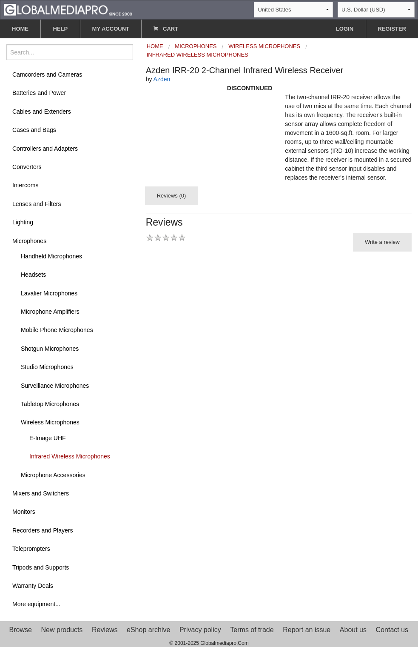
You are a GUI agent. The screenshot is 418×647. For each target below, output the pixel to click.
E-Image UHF (47, 438)
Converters (26, 166)
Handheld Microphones (51, 256)
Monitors (23, 511)
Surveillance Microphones (55, 385)
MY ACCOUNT (110, 29)
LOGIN (344, 29)
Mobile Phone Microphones (57, 329)
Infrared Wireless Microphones (69, 456)
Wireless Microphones (50, 422)
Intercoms (25, 185)
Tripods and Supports (40, 567)
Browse (20, 629)
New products (62, 629)
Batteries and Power (39, 92)
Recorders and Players (42, 530)
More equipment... (36, 604)
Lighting (22, 222)
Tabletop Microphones (50, 404)
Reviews (104, 629)
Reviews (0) (171, 195)
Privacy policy (200, 629)
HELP (60, 29)
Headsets (33, 274)
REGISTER (392, 29)
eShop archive (148, 629)
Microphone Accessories (53, 475)
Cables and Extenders (41, 111)
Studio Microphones (47, 367)
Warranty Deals (32, 585)
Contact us (392, 629)
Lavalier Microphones (49, 293)
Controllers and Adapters (45, 148)
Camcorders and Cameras (47, 74)
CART (166, 29)
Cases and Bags (34, 129)
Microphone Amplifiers (50, 311)
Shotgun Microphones (50, 348)
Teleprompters (31, 548)
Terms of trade (251, 629)
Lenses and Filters (36, 203)
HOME (20, 29)
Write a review (382, 242)
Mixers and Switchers (40, 493)
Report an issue (306, 629)
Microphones (29, 241)
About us (353, 629)
